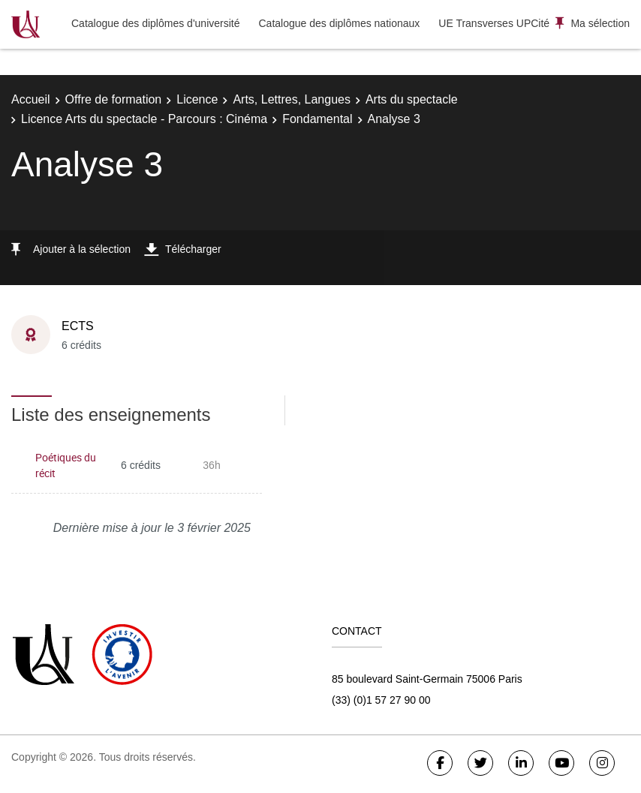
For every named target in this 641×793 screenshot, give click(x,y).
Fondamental (317, 119)
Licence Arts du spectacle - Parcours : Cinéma (144, 119)
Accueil (30, 99)
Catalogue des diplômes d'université (155, 23)
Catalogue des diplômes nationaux (339, 23)
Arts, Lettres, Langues (292, 99)
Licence (197, 99)
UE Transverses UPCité (493, 23)
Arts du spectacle (412, 99)
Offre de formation (113, 99)
